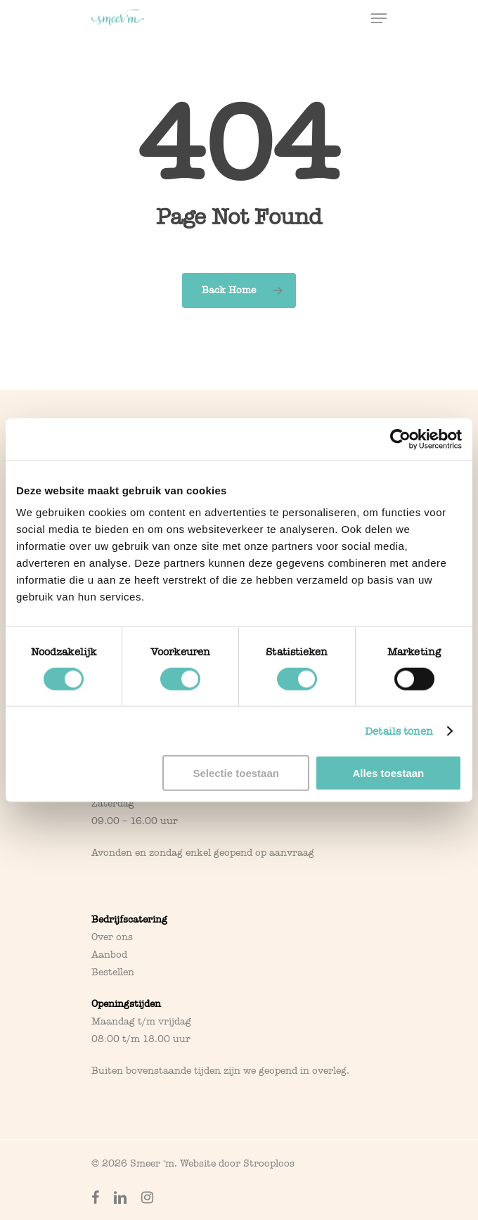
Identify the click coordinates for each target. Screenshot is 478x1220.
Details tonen (399, 730)
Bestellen (112, 972)
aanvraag (291, 853)
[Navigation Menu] (379, 18)
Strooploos (269, 1163)
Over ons (112, 937)
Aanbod (109, 955)
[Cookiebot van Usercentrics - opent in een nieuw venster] (400, 438)
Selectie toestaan (236, 773)
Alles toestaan (389, 773)
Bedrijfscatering (129, 919)
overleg (329, 1071)
